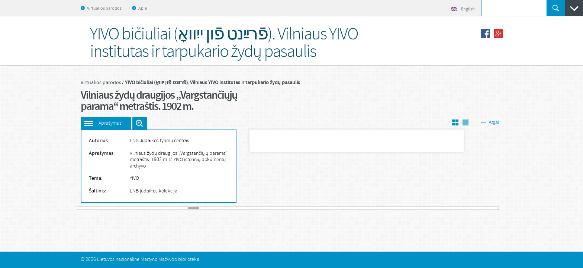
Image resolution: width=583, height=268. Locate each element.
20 (293, 208)
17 (260, 208)
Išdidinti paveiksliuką (139, 123)
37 (481, 208)
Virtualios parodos (104, 9)
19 (282, 208)
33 (437, 208)
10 (182, 208)
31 (415, 208)
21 (304, 208)
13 (216, 208)
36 (470, 208)
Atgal (490, 122)
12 (204, 208)
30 (403, 208)
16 (249, 208)
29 (393, 208)
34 (448, 208)
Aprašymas (110, 123)
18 (271, 208)
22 (315, 208)
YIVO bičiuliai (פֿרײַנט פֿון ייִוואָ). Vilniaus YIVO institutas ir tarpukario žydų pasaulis (212, 82)
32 (426, 208)
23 (326, 208)
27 (370, 208)
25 (348, 208)
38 (492, 208)
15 (238, 208)
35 (459, 208)
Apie (142, 9)
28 (381, 208)
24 (337, 208)
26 (359, 208)
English (463, 9)
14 (226, 208)
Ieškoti (556, 8)
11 (193, 208)
